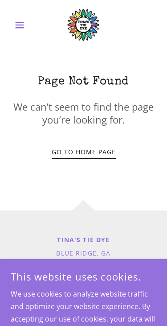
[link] (83, 25)
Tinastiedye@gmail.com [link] (83, 268)
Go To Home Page (84, 152)
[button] (22, 25)
